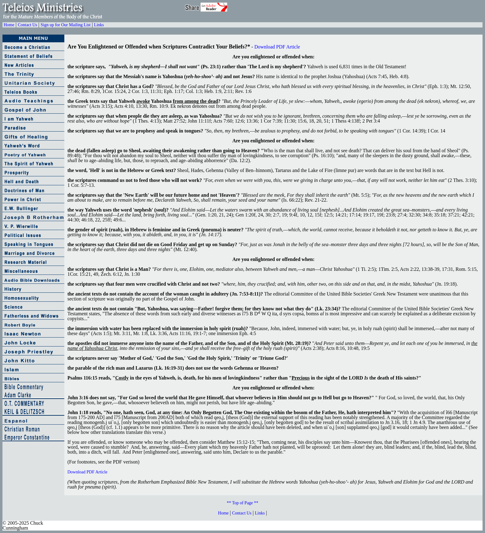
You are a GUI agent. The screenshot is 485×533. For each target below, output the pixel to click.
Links (99, 25)
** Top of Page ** (242, 503)
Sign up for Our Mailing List (65, 25)
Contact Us (27, 25)
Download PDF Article (277, 46)
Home (9, 25)
